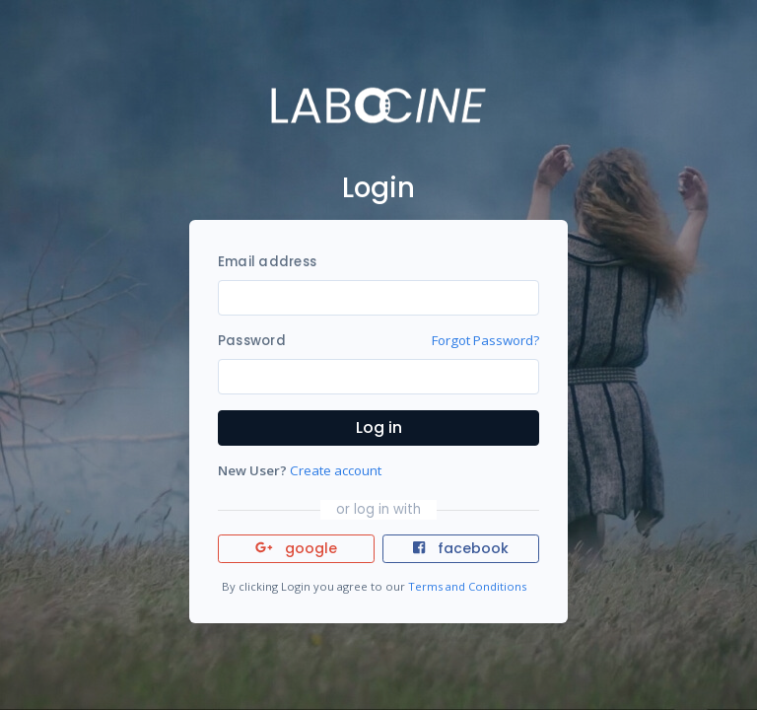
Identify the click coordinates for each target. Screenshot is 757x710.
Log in (379, 427)
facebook (460, 548)
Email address (267, 261)
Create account (335, 470)
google (296, 548)
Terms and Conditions (467, 586)
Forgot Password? (485, 340)
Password (252, 340)
